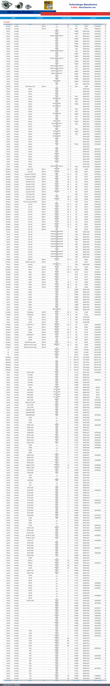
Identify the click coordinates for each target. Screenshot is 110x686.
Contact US (93, 18)
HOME (13, 18)
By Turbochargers (66, 18)
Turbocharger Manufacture (83, 4)
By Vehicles (40, 18)
